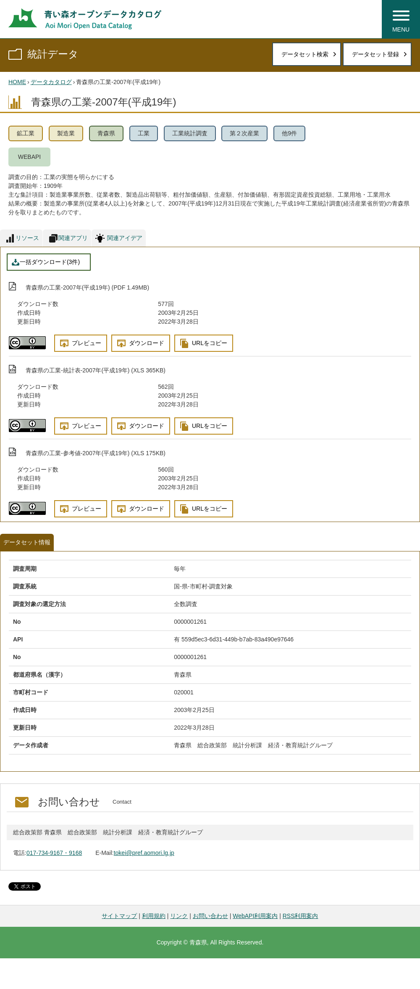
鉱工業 (25, 133)
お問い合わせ (210, 916)
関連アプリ (73, 238)
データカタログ (51, 82)
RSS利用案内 (300, 916)
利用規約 (153, 916)
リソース (27, 238)
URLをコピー (209, 343)
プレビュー (86, 343)
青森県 (106, 133)
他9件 (289, 133)
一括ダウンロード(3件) (50, 261)
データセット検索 (304, 54)
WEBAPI (29, 156)
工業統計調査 (189, 133)
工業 (144, 133)
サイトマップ (119, 916)
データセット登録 (375, 54)
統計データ (53, 54)
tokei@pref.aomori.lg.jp (144, 852)
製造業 (66, 133)
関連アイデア (124, 238)
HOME (17, 82)
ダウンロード (146, 343)
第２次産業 (244, 133)
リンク (179, 916)
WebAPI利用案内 (255, 916)
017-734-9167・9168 (54, 852)
